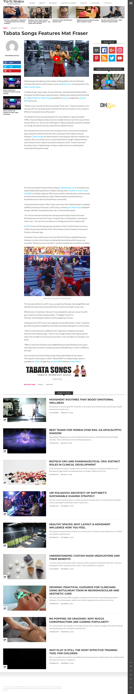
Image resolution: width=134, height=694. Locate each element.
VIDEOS (83, 3)
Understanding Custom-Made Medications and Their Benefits (84, 557)
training (49, 384)
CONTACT (108, 3)
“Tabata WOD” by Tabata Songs (39, 98)
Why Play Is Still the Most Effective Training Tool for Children (83, 652)
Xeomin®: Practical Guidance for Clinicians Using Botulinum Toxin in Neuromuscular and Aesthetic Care (84, 590)
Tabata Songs (37, 136)
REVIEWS (53, 3)
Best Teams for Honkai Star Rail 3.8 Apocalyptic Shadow (85, 431)
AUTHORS (95, 3)
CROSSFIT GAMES (68, 3)
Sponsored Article (12, 56)
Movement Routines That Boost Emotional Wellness (81, 401)
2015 (28, 226)
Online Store (75, 361)
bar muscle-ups (74, 207)
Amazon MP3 (56, 361)
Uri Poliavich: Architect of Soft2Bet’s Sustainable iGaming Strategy (78, 494)
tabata (40, 384)
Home (32, 3)
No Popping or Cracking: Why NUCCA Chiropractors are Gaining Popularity (79, 620)
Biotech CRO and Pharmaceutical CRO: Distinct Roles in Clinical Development (84, 463)
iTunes (65, 98)
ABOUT (42, 3)
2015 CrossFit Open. (32, 87)
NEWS (5, 28)
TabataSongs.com (67, 188)
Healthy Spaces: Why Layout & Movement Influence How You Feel (79, 526)
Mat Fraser (66, 84)
